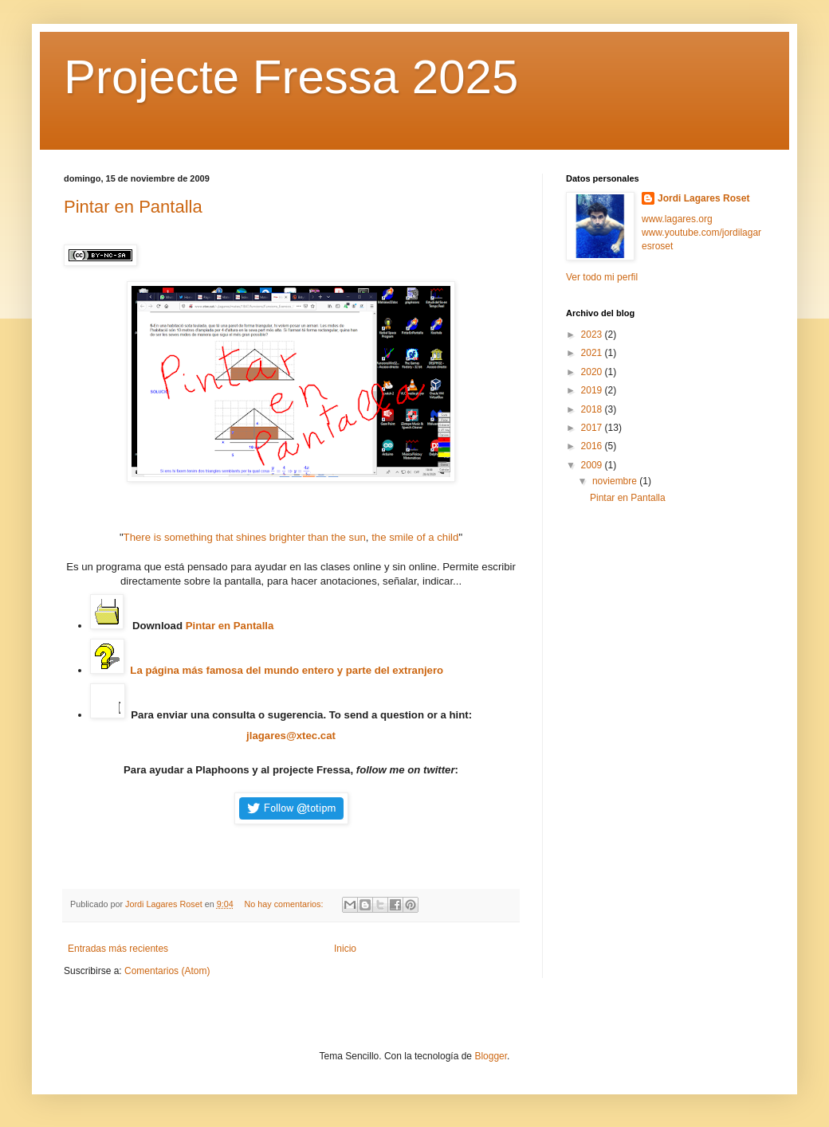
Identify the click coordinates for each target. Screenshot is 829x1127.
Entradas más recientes (118, 948)
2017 (593, 427)
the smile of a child (414, 537)
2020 (593, 372)
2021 (593, 352)
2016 (593, 446)
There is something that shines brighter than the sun (245, 537)
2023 (593, 334)
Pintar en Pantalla (133, 207)
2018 (593, 409)
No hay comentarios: (284, 904)
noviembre (615, 481)
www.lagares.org (677, 219)
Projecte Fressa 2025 (291, 77)
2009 (593, 465)
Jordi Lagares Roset (703, 198)
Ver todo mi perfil (602, 277)
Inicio (345, 948)
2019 (593, 390)
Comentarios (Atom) (167, 970)
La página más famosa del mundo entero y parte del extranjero (286, 670)
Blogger (490, 1056)
